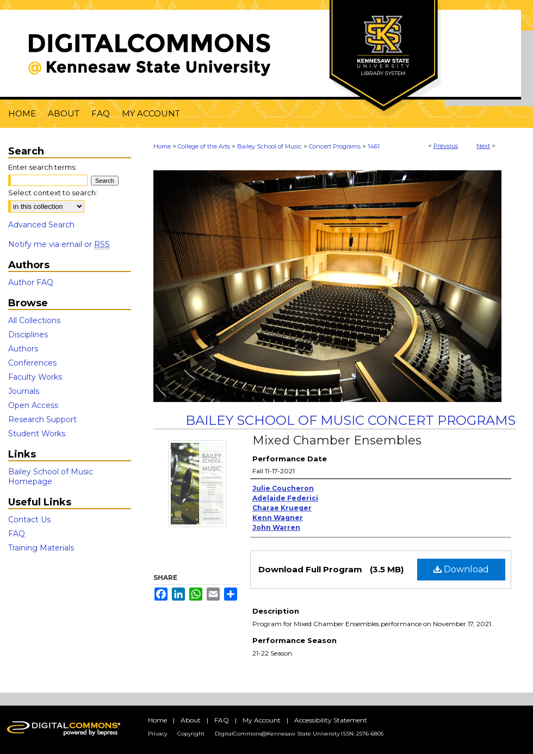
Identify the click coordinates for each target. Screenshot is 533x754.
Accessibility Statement (330, 720)
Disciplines (28, 334)
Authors (23, 349)
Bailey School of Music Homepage (50, 476)
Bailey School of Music (269, 146)
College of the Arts (204, 146)
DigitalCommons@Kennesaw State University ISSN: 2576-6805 (299, 733)
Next (483, 146)
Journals (23, 391)
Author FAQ (30, 282)
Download (461, 569)
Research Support (42, 419)
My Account (262, 720)
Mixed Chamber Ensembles (337, 440)
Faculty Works (35, 377)
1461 (374, 146)
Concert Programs (335, 146)
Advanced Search (41, 225)
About (191, 720)
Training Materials (41, 548)
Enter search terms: (42, 167)
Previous (445, 146)
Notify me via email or (59, 244)
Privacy (157, 733)
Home (162, 146)
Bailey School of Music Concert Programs (350, 420)
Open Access (33, 405)
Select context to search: (52, 192)
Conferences (32, 363)
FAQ (16, 534)
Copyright (190, 733)
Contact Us (29, 519)
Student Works (36, 433)
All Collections (34, 320)
